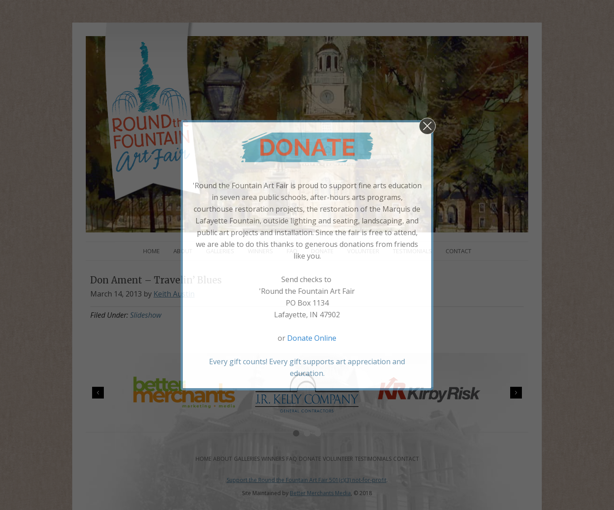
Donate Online (311, 338)
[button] (427, 126)
